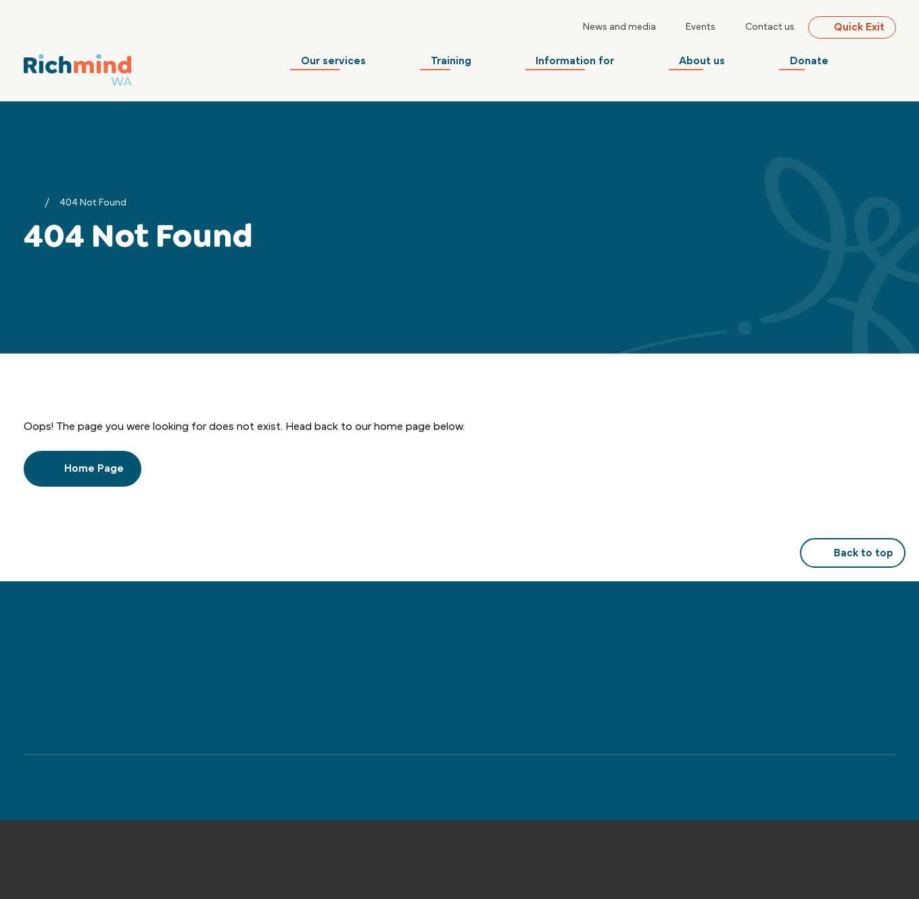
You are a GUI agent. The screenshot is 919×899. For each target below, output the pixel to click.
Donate (820, 64)
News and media (619, 27)
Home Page (82, 468)
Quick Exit (852, 27)
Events (700, 27)
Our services (365, 64)
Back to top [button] (852, 553)
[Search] (888, 64)
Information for (596, 64)
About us (718, 64)
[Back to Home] (78, 68)
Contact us (770, 27)
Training (477, 64)
